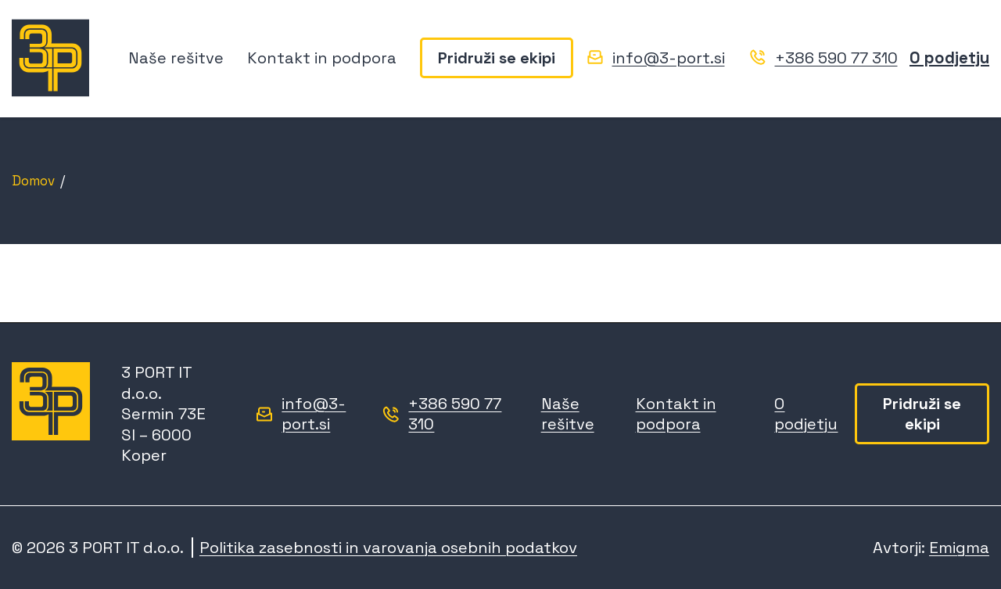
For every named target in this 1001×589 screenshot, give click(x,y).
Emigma (959, 547)
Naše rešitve (176, 58)
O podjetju (949, 58)
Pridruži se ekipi (496, 58)
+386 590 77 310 (836, 58)
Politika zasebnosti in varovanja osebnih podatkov (388, 547)
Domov (33, 180)
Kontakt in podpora (321, 58)
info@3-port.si (668, 58)
